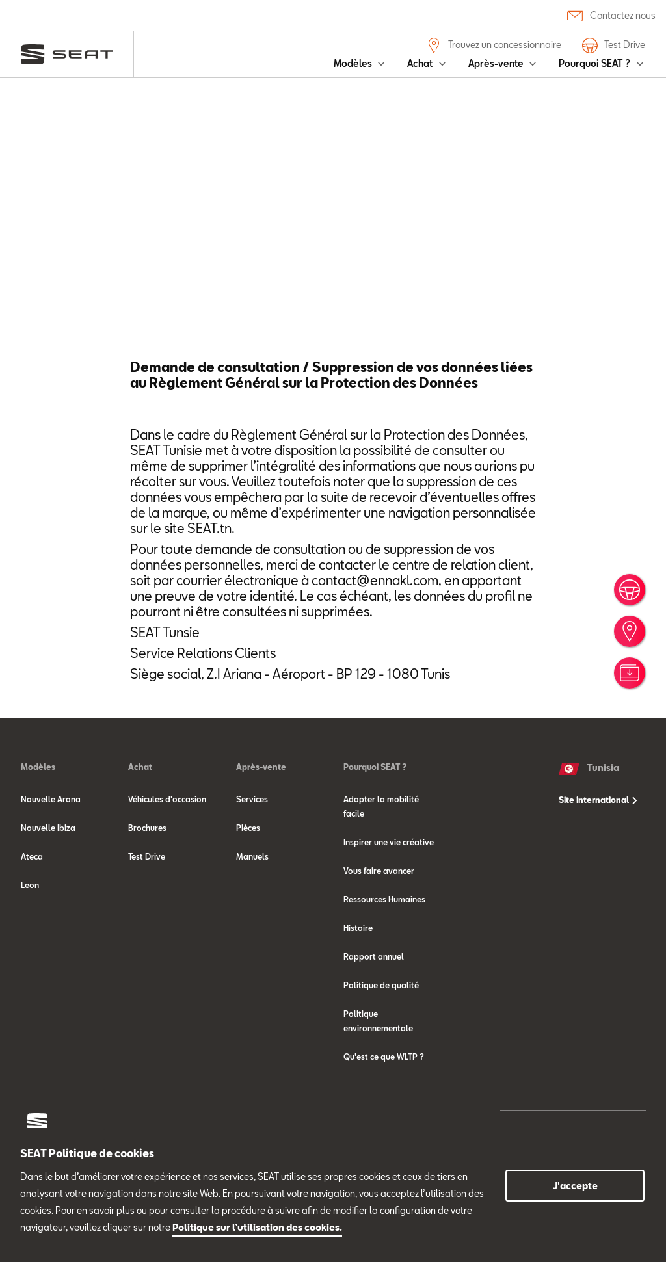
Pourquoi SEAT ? (374, 818)
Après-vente (261, 818)
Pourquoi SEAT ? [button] (595, 63)
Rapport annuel (373, 1008)
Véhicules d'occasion (167, 851)
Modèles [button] (354, 63)
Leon (30, 936)
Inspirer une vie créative (388, 894)
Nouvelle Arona (51, 851)
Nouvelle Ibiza (48, 879)
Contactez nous (611, 15)
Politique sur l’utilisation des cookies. (257, 1227)
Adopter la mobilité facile (381, 858)
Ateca (32, 908)
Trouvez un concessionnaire (493, 45)
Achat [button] (420, 63)
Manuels (252, 908)
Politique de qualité (381, 1037)
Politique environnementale (378, 1073)
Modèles (38, 818)
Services (252, 851)
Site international (598, 851)
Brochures (147, 879)
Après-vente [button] (497, 63)
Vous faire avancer (378, 922)
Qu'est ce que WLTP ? (383, 1108)
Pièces (248, 879)
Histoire (358, 979)
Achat (140, 818)
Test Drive (613, 45)
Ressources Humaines (384, 951)
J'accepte (575, 1185)
